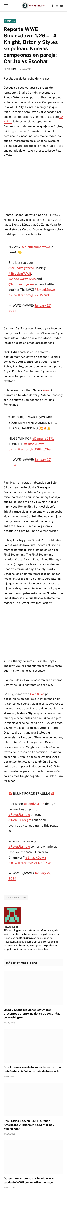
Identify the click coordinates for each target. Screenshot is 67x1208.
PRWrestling (10, 69)
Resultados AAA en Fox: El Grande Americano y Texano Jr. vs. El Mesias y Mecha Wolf (29, 1124)
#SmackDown (45, 290)
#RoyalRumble (19, 814)
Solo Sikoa (37, 694)
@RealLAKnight (19, 820)
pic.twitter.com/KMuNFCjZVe (29, 863)
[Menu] (6, 6)
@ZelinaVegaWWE (21, 268)
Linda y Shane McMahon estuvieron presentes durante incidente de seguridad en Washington (32, 1013)
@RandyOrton (34, 804)
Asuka (47, 390)
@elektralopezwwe (36, 247)
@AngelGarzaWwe (22, 279)
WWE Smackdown (15, 897)
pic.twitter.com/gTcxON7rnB (29, 295)
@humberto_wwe (21, 284)
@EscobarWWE (19, 273)
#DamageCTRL (43, 438)
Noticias (10, 21)
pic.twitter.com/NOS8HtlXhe (29, 449)
